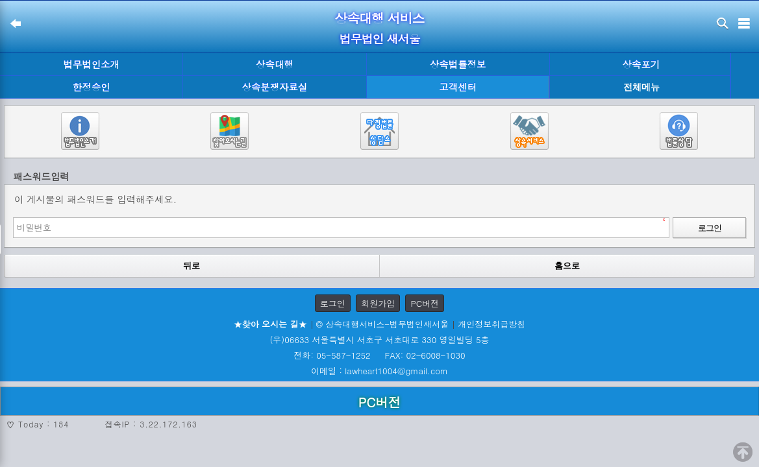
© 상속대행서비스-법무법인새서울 (382, 324)
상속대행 (274, 64)
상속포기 (641, 64)
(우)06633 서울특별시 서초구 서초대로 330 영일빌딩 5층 (379, 339)
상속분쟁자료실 (275, 86)
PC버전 (424, 303)
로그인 (332, 303)
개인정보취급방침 (491, 324)
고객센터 (458, 86)
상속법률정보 (458, 64)
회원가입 (378, 303)
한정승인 (91, 86)
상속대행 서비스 (379, 17)
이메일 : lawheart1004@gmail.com (379, 371)
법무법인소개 (91, 64)
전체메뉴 (641, 87)
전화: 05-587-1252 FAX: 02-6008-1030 (379, 355)
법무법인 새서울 (379, 38)
